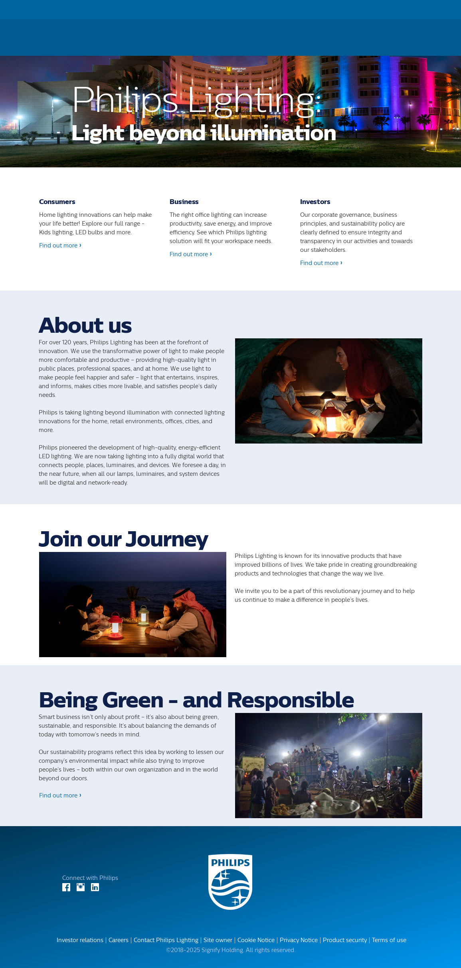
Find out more (58, 245)
